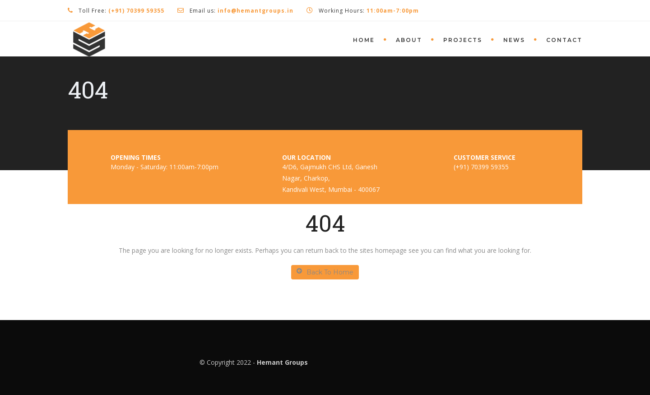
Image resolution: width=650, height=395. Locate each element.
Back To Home (325, 272)
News (514, 40)
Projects (462, 40)
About (409, 40)
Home (364, 40)
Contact (564, 40)
